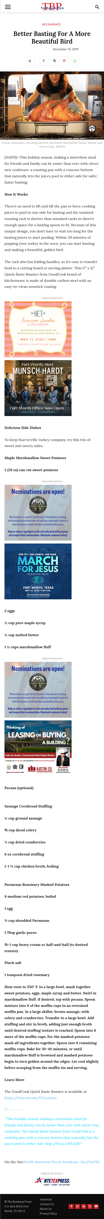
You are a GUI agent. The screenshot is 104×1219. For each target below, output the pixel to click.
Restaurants (51, 24)
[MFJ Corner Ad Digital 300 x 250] (38, 571)
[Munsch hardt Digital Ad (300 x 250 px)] (38, 388)
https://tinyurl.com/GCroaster (30, 1098)
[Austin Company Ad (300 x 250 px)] (38, 748)
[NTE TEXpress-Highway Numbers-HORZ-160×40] (52, 1181)
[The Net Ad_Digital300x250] (38, 329)
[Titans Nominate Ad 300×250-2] (38, 513)
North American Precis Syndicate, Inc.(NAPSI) (61, 1162)
